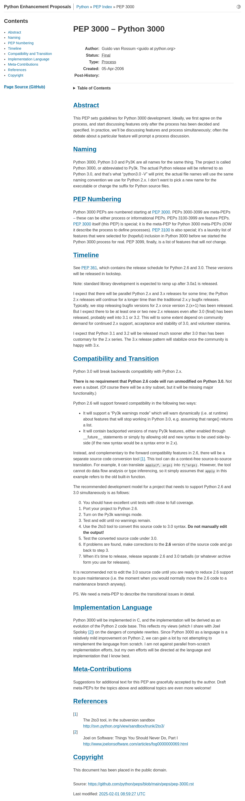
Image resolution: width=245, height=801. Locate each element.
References (17, 70)
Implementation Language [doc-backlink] (112, 607)
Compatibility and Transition (30, 54)
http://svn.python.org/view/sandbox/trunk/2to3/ (123, 726)
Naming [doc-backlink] (85, 149)
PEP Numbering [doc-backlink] (97, 199)
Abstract (14, 32)
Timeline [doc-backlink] (86, 255)
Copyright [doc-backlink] (88, 757)
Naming (14, 38)
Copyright (15, 75)
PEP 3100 (161, 230)
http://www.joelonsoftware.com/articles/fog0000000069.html (135, 744)
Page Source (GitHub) (24, 87)
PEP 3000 (161, 212)
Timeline (14, 48)
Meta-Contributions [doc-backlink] (102, 669)
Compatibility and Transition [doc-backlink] (116, 358)
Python (82, 7)
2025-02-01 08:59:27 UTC (122, 794)
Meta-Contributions (23, 64)
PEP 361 (89, 268)
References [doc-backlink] (90, 701)
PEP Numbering (21, 43)
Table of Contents (94, 88)
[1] (143, 459)
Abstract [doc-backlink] (86, 105)
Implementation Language (28, 59)
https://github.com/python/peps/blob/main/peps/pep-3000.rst (141, 784)
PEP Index (102, 7)
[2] (90, 632)
